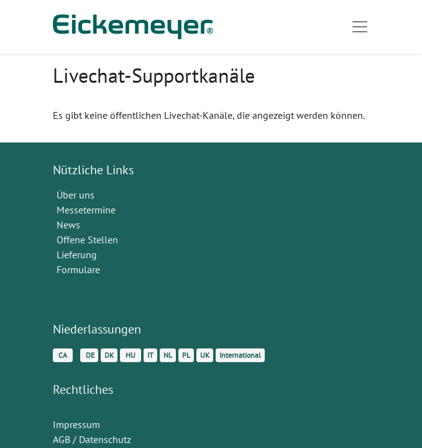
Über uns (75, 195)
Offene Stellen (89, 239)
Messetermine (86, 209)
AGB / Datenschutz (92, 439)
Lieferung (77, 254)
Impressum (76, 424)
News (68, 224)
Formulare (80, 269)
